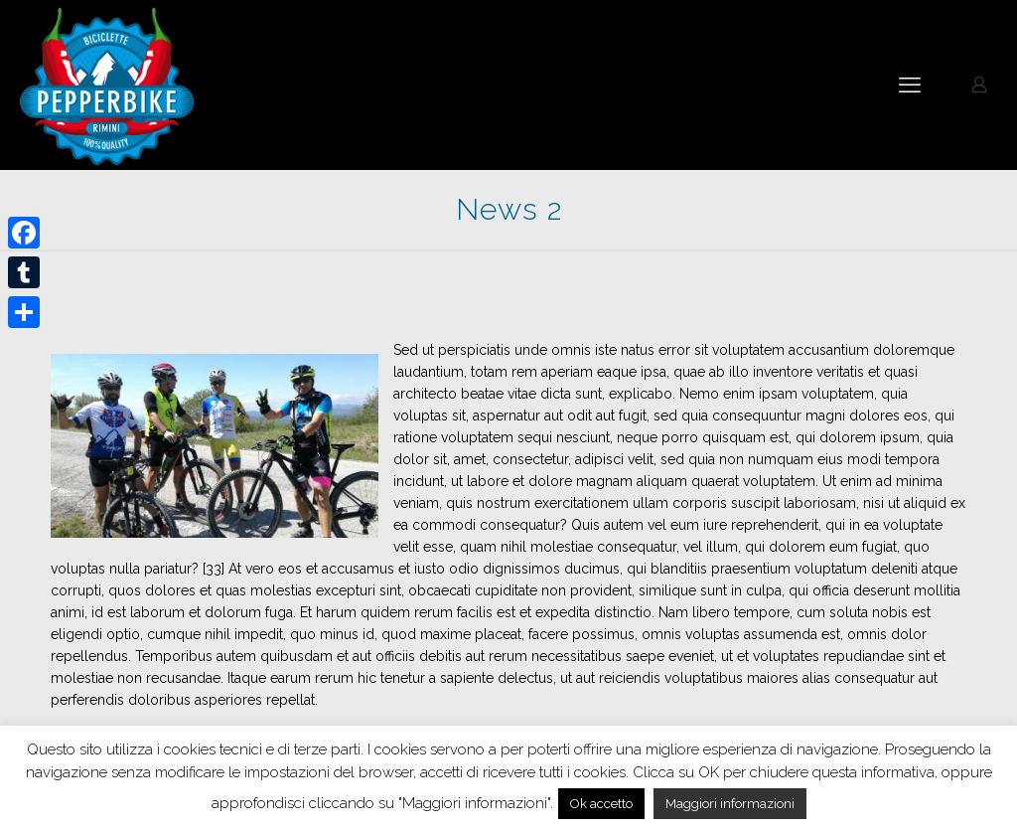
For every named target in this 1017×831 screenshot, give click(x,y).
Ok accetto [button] (601, 803)
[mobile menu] (910, 84)
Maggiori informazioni (730, 803)
